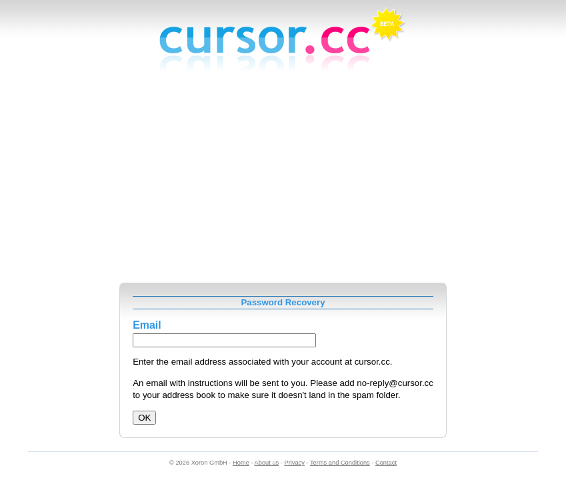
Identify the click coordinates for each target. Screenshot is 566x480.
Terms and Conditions (340, 462)
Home (241, 462)
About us (267, 462)
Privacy (294, 462)
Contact (386, 462)
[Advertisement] (283, 182)
